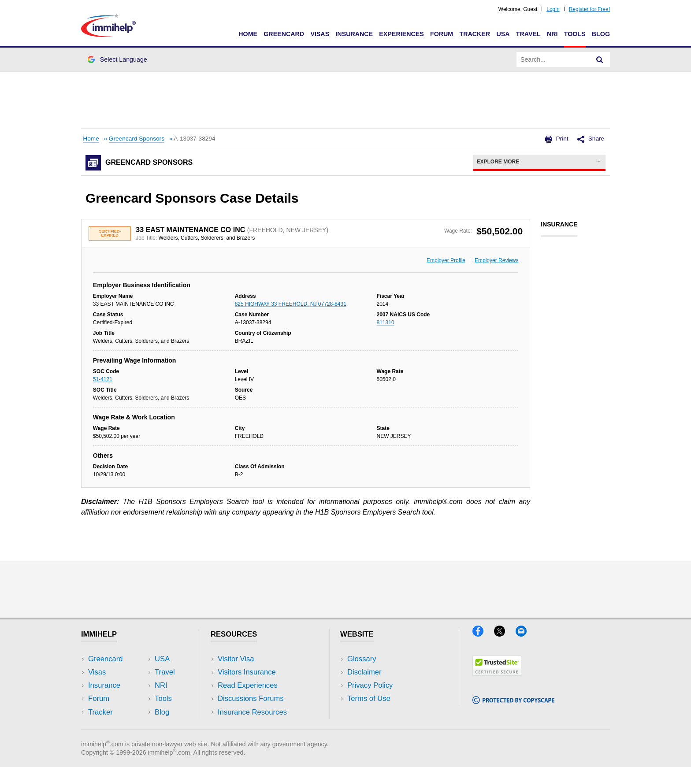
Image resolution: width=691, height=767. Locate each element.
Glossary (361, 659)
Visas (319, 33)
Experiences (401, 33)
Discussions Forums (251, 698)
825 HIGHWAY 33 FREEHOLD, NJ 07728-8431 (290, 304)
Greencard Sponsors (136, 138)
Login (552, 9)
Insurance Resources (252, 712)
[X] (505, 633)
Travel (528, 33)
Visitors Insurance (247, 672)
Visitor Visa (236, 659)
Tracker (474, 33)
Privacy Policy (370, 685)
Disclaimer (364, 672)
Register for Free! (589, 9)
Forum (441, 33)
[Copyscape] (513, 701)
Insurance (354, 33)
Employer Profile (446, 260)
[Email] (525, 633)
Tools (575, 33)
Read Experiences (248, 685)
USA (502, 33)
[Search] (599, 59)
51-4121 (102, 379)
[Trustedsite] (496, 673)
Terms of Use (368, 698)
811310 (385, 322)
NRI (552, 33)
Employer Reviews (496, 260)
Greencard (284, 33)
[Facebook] (483, 633)
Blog (601, 33)
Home (247, 33)
